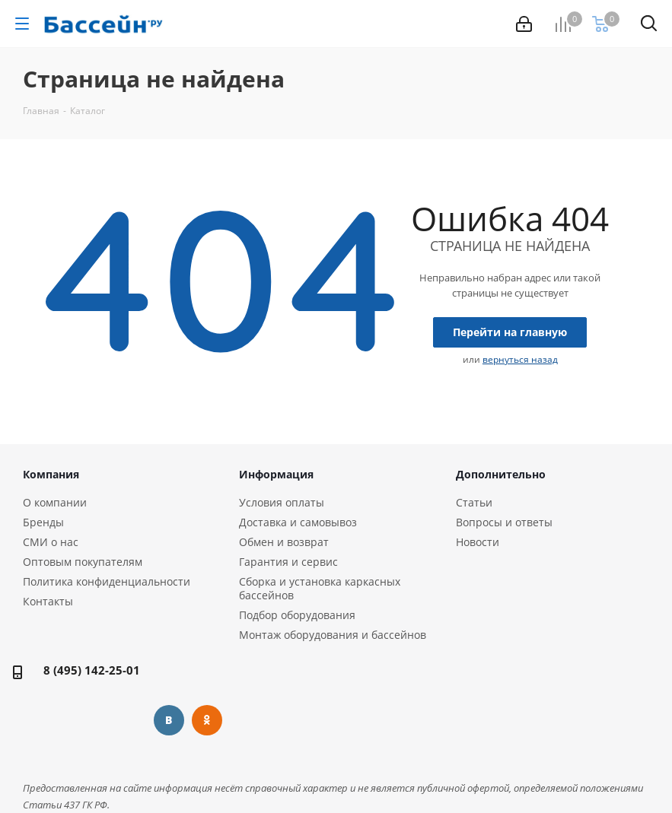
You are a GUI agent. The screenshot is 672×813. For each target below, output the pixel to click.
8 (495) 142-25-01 (91, 670)
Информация (276, 474)
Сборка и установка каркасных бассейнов (319, 588)
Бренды (43, 522)
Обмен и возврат (284, 542)
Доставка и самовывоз (298, 522)
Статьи (474, 502)
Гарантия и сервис (288, 561)
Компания (51, 474)
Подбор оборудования (297, 615)
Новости (477, 542)
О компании (55, 502)
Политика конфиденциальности (106, 581)
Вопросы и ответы (504, 522)
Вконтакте (169, 720)
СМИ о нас (50, 542)
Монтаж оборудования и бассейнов (332, 634)
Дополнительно (501, 474)
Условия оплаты (281, 502)
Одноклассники (207, 720)
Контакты (48, 601)
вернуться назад (520, 359)
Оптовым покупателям (82, 561)
